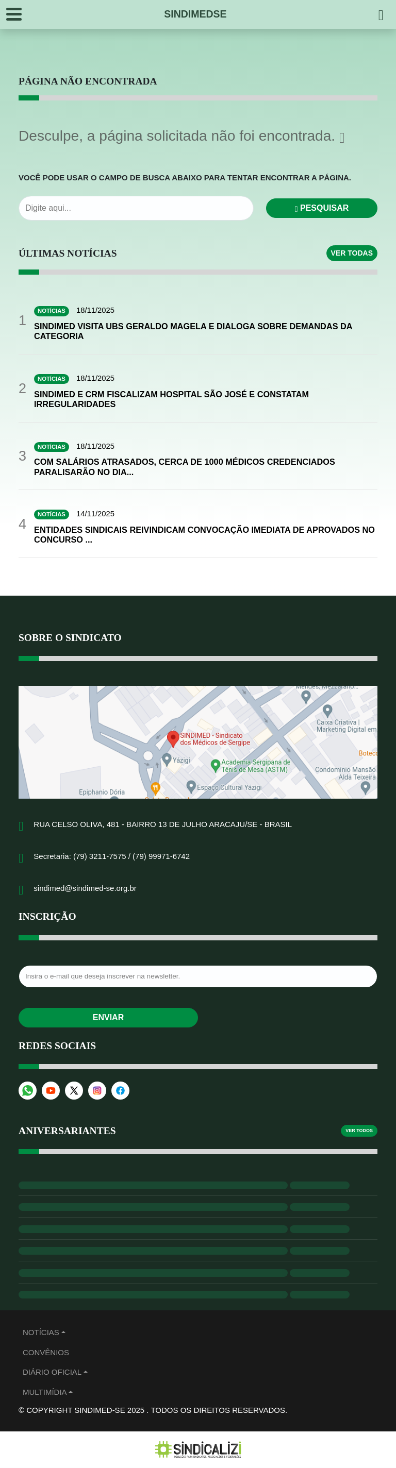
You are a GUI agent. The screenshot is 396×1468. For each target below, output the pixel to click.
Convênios (46, 1353)
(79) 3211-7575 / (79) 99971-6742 (131, 857)
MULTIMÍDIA (45, 1393)
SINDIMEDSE (195, 14)
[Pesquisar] (381, 14)
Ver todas (352, 253)
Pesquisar (322, 208)
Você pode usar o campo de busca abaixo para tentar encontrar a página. (185, 177)
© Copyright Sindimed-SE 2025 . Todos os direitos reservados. (153, 1411)
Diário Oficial (52, 1373)
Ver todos (359, 1131)
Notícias (41, 1333)
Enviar (108, 1018)
